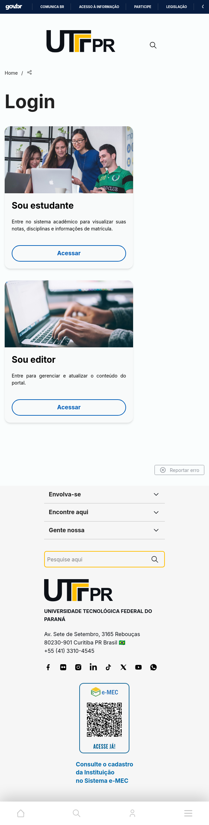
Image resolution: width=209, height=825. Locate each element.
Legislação (176, 7)
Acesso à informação (99, 7)
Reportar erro (179, 470)
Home (11, 73)
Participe (142, 7)
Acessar (69, 253)
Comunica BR (52, 7)
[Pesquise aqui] (96, 559)
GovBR (13, 7)
